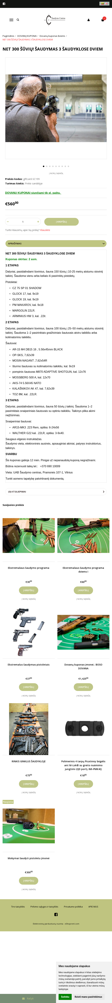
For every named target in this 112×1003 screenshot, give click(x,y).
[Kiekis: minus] (7, 221)
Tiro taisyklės (18, 906)
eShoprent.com (72, 923)
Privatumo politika (73, 906)
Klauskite (45, 230)
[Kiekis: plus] (38, 221)
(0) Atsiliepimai (17, 491)
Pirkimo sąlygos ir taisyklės (44, 906)
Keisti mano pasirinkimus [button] (88, 996)
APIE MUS (93, 906)
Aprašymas (15, 243)
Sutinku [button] (65, 996)
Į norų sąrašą (56, 173)
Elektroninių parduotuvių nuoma (48, 923)
